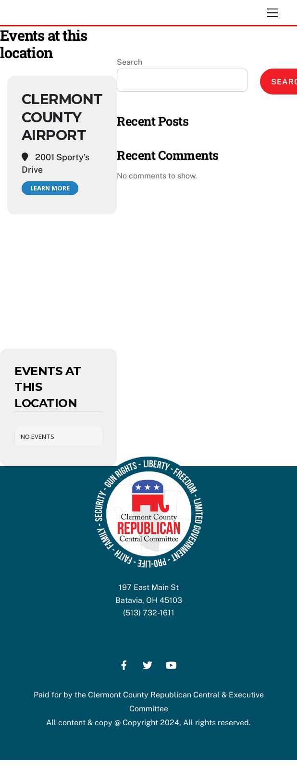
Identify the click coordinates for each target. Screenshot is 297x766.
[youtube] (171, 664)
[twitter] (147, 664)
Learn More (50, 188)
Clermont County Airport (62, 117)
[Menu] (272, 13)
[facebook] (124, 664)
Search (129, 62)
